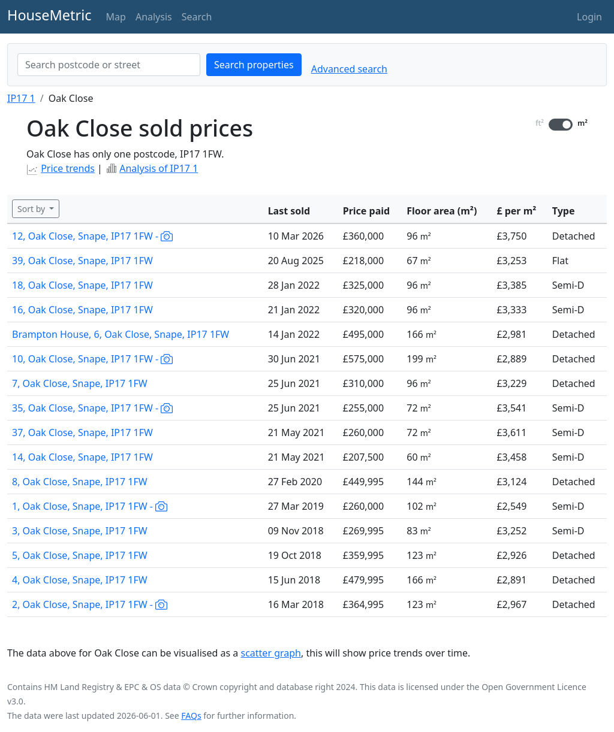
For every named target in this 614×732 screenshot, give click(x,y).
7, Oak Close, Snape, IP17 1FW (80, 383)
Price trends (68, 168)
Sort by (32, 208)
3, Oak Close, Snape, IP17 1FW (80, 530)
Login (589, 16)
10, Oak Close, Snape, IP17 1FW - (92, 358)
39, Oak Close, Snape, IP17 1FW (82, 260)
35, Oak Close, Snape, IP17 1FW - (92, 408)
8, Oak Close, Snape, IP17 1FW (80, 481)
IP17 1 (21, 98)
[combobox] (108, 64)
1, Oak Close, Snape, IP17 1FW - (89, 506)
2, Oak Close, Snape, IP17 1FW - (89, 604)
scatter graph (270, 653)
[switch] (561, 125)
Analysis (154, 16)
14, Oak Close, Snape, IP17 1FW (82, 457)
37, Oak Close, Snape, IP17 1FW (82, 432)
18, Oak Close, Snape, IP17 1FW (82, 285)
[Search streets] (108, 64)
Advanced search (349, 68)
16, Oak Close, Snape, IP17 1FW (82, 309)
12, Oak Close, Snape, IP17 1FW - (92, 236)
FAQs (191, 715)
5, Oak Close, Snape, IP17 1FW (80, 555)
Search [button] (197, 16)
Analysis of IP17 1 (158, 168)
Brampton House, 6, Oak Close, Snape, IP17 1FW (120, 334)
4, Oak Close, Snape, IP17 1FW (80, 579)
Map (116, 16)
